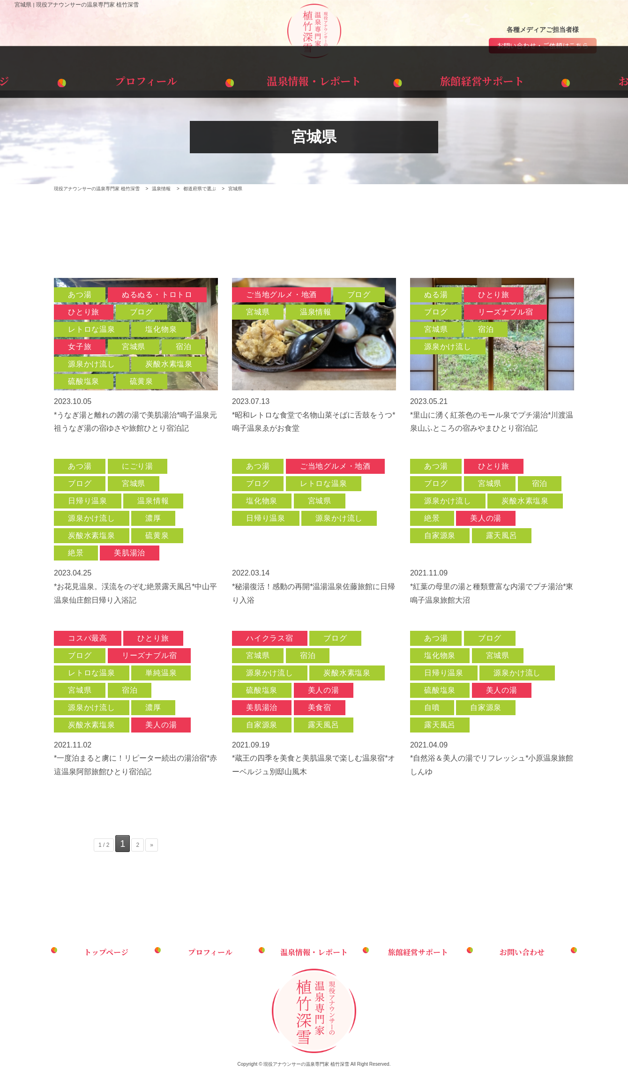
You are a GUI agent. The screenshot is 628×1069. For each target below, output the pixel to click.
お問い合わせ (553, 79)
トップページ (74, 79)
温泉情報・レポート (314, 79)
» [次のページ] (151, 845)
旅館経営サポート (434, 79)
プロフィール (194, 79)
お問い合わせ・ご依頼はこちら (543, 46)
